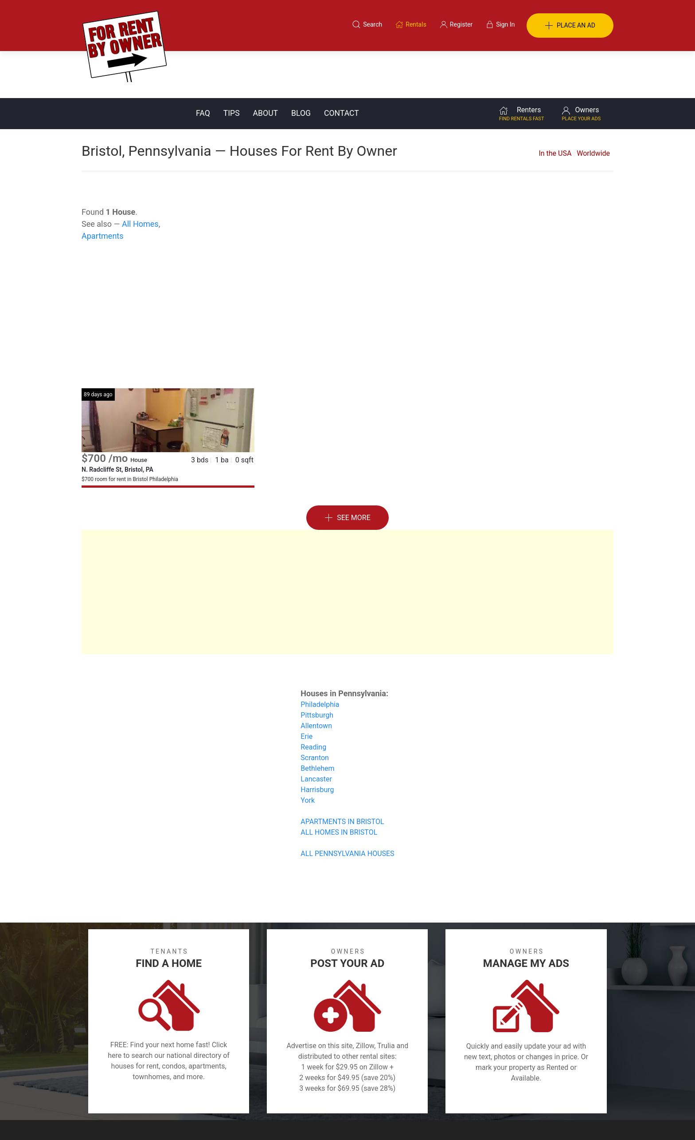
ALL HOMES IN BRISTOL (339, 785)
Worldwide (593, 106)
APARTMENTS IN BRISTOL (342, 774)
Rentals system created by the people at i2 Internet (487, 1119)
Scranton (315, 710)
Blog (301, 66)
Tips (231, 66)
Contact (341, 66)
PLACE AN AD (570, 25)
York (308, 753)
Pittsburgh (317, 668)
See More (347, 471)
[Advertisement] (347, 270)
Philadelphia (320, 657)
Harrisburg (317, 742)
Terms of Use (256, 1097)
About (265, 66)
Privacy (353, 1097)
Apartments (103, 188)
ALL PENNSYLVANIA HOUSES (347, 806)
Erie (306, 689)
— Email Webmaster (585, 1119)
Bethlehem (317, 721)
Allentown (316, 679)
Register (496, 1097)
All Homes (140, 176)
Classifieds (202, 1097)
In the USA (555, 106)
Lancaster (316, 732)
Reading (313, 700)
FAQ (203, 66)
